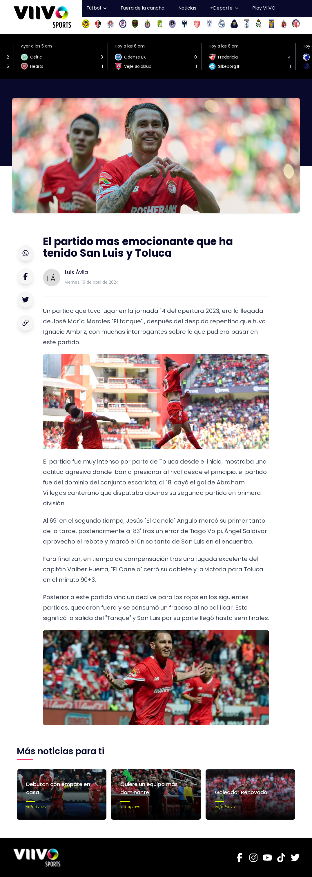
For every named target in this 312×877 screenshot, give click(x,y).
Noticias (187, 8)
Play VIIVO (263, 8)
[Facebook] (239, 857)
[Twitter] (295, 857)
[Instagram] (253, 857)
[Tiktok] (281, 857)
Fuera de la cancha (142, 8)
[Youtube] (267, 857)
